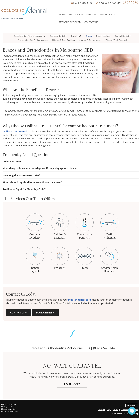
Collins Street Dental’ (15, 131)
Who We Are (76, 14)
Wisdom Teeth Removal (116, 40)
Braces (89, 36)
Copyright (101, 410)
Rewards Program (70, 22)
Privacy (115, 410)
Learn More (72, 384)
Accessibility (125, 410)
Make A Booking (81, 3)
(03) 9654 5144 (114, 2)
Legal (109, 410)
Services (91, 14)
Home (4, 10)
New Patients (107, 14)
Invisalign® (76, 36)
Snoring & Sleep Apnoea (90, 40)
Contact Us (91, 22)
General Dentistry (123, 36)
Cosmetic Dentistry (58, 36)
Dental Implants (103, 36)
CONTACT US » (18, 312)
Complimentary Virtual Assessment (29, 36)
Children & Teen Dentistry (63, 40)
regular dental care (79, 299)
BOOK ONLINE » (45, 312)
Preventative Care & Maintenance (33, 40)
